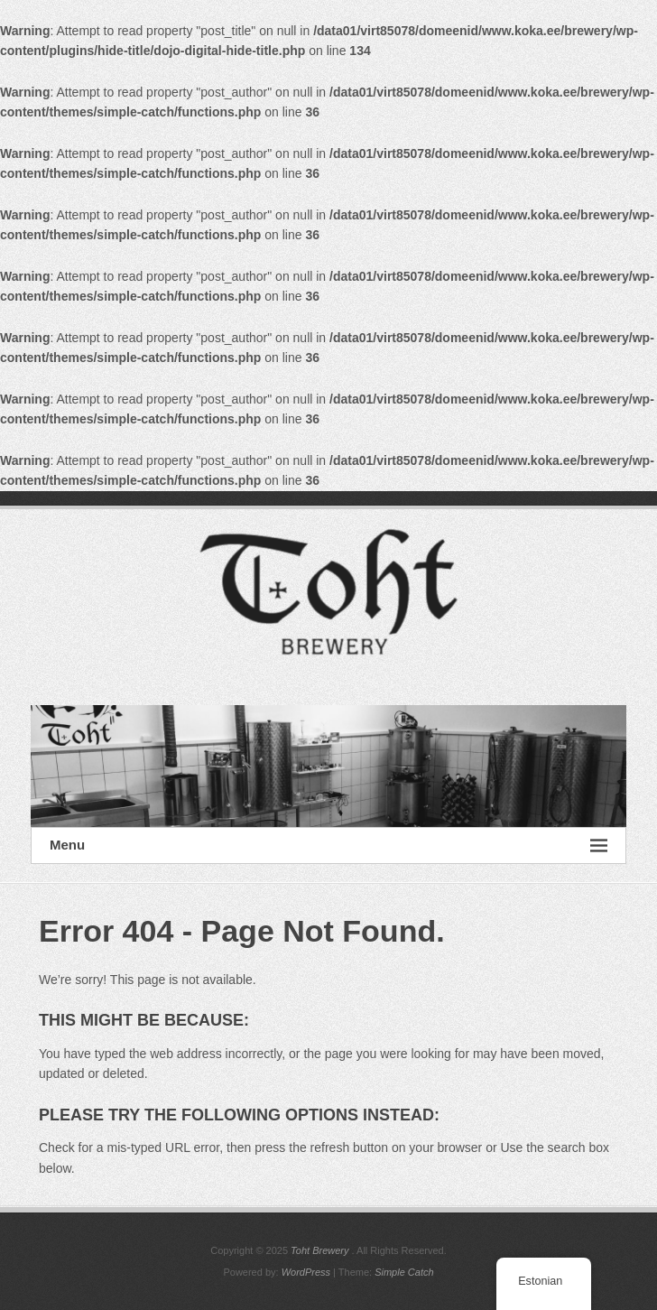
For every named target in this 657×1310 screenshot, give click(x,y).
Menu (328, 845)
